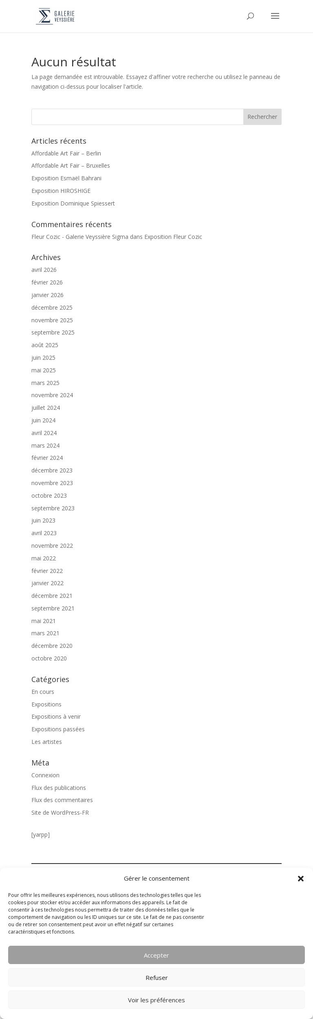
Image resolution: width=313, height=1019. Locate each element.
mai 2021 (43, 621)
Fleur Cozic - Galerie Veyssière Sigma (79, 237)
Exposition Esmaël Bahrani (66, 178)
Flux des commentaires (62, 800)
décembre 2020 (52, 645)
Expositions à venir (56, 716)
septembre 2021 (53, 608)
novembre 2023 (52, 483)
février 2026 (47, 282)
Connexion (45, 775)
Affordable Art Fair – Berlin (66, 153)
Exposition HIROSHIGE (60, 191)
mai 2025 (43, 370)
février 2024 (47, 457)
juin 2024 (43, 420)
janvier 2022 (47, 583)
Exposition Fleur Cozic (173, 237)
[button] (301, 879)
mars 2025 (45, 383)
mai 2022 (43, 558)
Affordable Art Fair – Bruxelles (70, 165)
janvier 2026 (47, 295)
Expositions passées (58, 729)
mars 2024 (45, 445)
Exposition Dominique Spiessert (73, 203)
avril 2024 (44, 433)
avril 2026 (44, 269)
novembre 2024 (52, 395)
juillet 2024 (45, 407)
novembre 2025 (52, 320)
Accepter (156, 955)
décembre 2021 (52, 595)
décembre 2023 (52, 470)
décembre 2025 (52, 307)
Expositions (46, 704)
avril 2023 (44, 533)
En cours (42, 691)
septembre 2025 (53, 332)
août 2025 (44, 345)
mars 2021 (45, 633)
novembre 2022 (52, 545)
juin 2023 (43, 520)
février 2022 (47, 571)
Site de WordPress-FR (60, 812)
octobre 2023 (49, 495)
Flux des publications (58, 788)
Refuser (156, 977)
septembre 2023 (53, 508)
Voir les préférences (156, 1000)
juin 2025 (43, 357)
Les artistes (46, 742)
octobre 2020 (49, 658)
